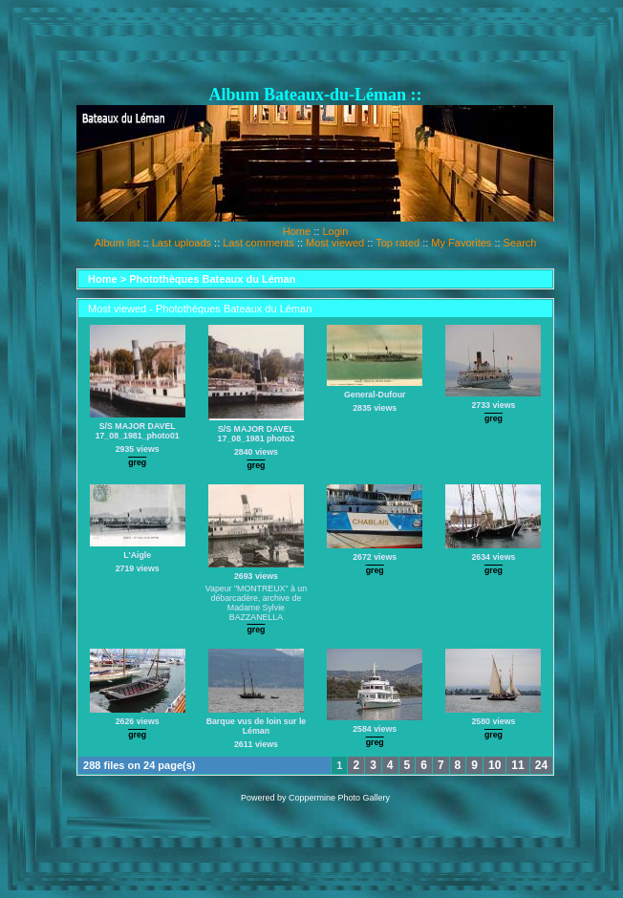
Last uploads (181, 242)
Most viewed (335, 242)
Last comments (258, 242)
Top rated (397, 242)
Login (335, 231)
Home (297, 231)
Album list (117, 242)
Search (520, 242)
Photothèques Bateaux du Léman (212, 279)
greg (137, 462)
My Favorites (461, 242)
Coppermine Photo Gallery (339, 797)
